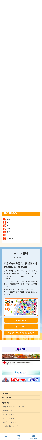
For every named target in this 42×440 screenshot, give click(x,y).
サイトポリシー (6, 397)
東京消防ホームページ (9, 422)
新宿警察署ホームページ (10, 426)
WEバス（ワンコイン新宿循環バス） (22, 333)
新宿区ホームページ (9, 411)
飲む (6, 222)
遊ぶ (6, 226)
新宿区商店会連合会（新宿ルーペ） (14, 407)
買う (6, 232)
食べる (7, 219)
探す (6, 235)
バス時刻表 (22, 327)
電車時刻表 (22, 320)
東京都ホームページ (9, 414)
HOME (18, 437)
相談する (8, 238)
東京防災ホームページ (9, 418)
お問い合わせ (6, 393)
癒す (6, 229)
